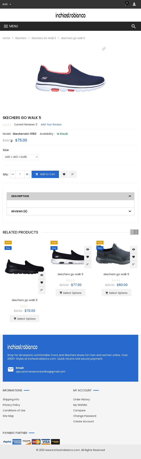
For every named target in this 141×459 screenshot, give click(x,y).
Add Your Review (51, 124)
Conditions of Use (14, 410)
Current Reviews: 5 (26, 124)
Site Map (8, 415)
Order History (81, 399)
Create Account (83, 421)
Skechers (21, 38)
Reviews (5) (19, 211)
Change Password (84, 415)
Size (6, 150)
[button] (104, 49)
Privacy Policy (11, 404)
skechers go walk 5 (25, 300)
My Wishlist (80, 404)
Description (20, 196)
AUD (6, 4)
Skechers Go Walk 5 (44, 38)
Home (6, 38)
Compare (79, 410)
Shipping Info (11, 399)
